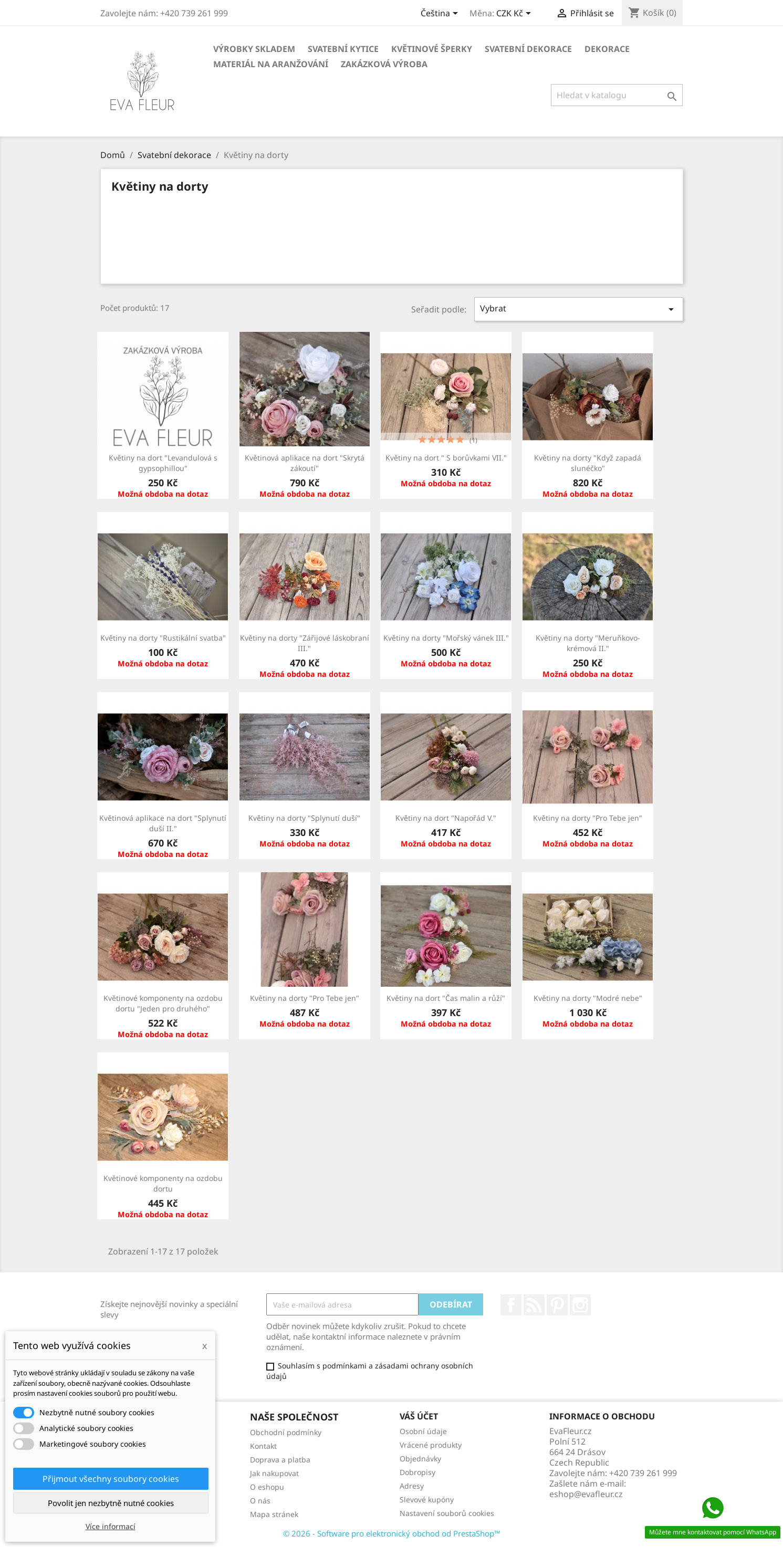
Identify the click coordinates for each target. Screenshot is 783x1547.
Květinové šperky (431, 49)
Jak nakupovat (274, 1473)
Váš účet (419, 1416)
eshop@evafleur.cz (586, 1494)
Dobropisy (417, 1472)
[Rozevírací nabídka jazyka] (441, 14)
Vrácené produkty (431, 1445)
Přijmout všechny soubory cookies (111, 1479)
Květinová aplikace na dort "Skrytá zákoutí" (304, 463)
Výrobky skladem (254, 49)
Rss (534, 1304)
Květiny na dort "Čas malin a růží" (446, 998)
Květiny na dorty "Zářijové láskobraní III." (304, 643)
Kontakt (263, 1446)
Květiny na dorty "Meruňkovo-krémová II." (588, 643)
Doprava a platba (280, 1460)
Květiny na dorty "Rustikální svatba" (163, 638)
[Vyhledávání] (617, 95)
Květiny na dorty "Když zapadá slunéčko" (587, 463)
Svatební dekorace (528, 49)
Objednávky (420, 1459)
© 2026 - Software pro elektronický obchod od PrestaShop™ (391, 1533)
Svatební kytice (343, 49)
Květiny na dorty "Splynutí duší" (304, 818)
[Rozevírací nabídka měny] (515, 14)
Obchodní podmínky (285, 1432)
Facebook (510, 1304)
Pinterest (557, 1304)
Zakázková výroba (384, 64)
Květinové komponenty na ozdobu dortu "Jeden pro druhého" (163, 1003)
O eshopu (267, 1487)
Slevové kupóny (427, 1499)
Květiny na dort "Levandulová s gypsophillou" (163, 463)
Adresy (412, 1486)
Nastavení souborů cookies (447, 1513)
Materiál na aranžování (270, 64)
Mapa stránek (274, 1514)
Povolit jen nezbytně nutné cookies (111, 1503)
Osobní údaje (423, 1431)
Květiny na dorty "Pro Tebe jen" (587, 818)
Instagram (580, 1304)
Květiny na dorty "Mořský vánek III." (446, 638)
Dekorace (607, 49)
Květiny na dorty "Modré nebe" (588, 998)
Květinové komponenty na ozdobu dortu (163, 1183)
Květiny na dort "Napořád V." (445, 818)
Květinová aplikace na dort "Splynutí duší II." (162, 823)
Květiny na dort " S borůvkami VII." (446, 458)
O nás (260, 1501)
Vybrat (578, 309)
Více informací (110, 1526)
